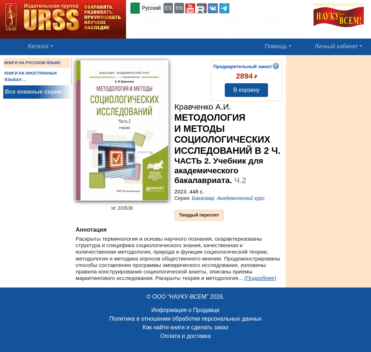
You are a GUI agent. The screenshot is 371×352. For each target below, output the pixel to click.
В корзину (246, 90)
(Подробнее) (260, 278)
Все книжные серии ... (36, 92)
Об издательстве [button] (157, 21)
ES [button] (168, 8)
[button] (190, 8)
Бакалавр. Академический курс (228, 198)
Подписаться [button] (239, 21)
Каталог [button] (38, 46)
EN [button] (179, 8)
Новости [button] (276, 21)
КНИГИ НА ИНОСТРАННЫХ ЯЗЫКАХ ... (30, 76)
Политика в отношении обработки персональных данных (185, 319)
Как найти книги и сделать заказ (185, 327)
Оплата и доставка (185, 336)
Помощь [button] (276, 46)
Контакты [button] (201, 21)
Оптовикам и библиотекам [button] (267, 33)
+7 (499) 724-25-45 (257, 7)
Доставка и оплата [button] (198, 33)
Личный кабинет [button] (336, 46)
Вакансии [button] (150, 33)
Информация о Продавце (185, 310)
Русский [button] (151, 8)
